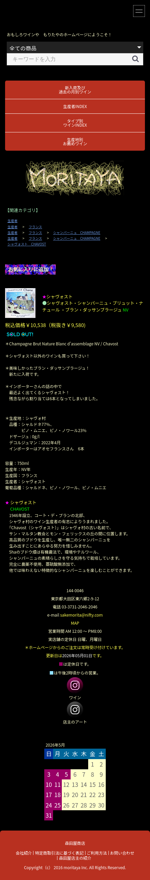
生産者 (12, 220)
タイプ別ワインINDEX (75, 123)
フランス (35, 226)
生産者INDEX (75, 106)
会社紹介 (24, 853)
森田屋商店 (75, 843)
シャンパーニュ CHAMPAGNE (76, 232)
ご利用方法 (97, 853)
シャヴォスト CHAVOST (26, 244)
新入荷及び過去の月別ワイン (75, 89)
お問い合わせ (122, 853)
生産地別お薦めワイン (75, 141)
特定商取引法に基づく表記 (59, 853)
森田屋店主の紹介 (75, 858)
